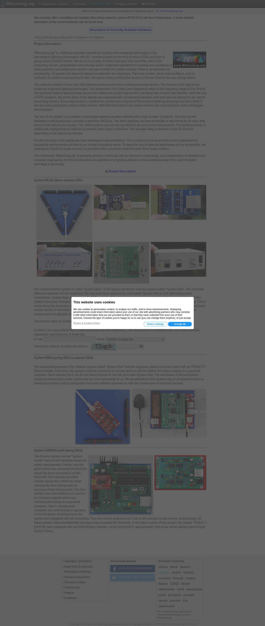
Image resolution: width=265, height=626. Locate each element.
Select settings (155, 324)
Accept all (179, 324)
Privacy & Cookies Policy (86, 323)
